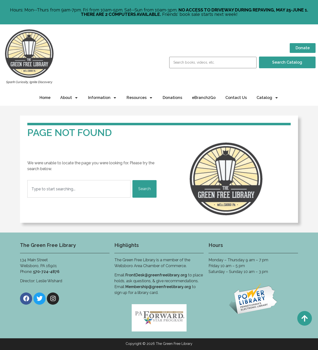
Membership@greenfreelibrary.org (158, 286)
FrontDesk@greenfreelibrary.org (156, 275)
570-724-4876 (46, 271)
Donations (172, 97)
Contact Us (236, 97)
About (69, 97)
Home (45, 97)
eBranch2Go (204, 97)
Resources (140, 97)
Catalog (267, 97)
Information (102, 97)
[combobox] (78, 189)
